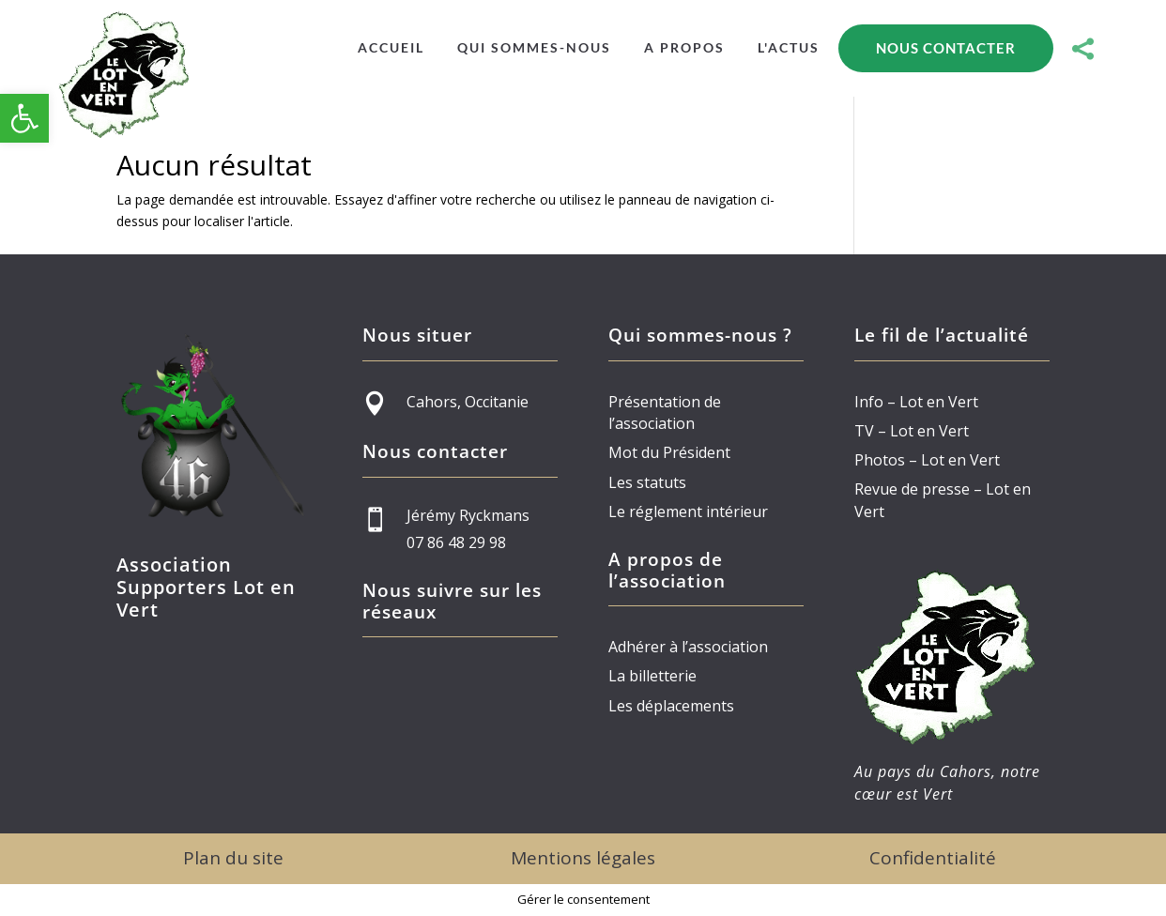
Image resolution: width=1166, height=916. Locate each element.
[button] (24, 118)
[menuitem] (391, 48)
